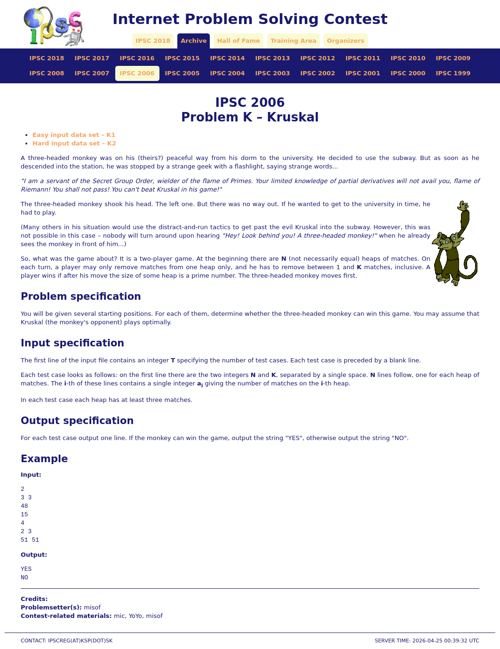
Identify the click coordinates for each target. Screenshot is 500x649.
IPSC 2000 (407, 73)
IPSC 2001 (362, 73)
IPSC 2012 (317, 58)
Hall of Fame (238, 40)
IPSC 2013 (272, 58)
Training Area (293, 40)
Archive (193, 40)
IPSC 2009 (453, 58)
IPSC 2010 (407, 58)
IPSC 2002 (317, 73)
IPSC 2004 (227, 73)
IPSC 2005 (182, 73)
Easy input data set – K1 (73, 134)
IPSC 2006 (137, 73)
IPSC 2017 (92, 58)
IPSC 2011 (362, 58)
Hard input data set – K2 (74, 143)
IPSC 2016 (137, 58)
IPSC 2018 (152, 40)
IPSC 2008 (47, 73)
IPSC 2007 (92, 73)
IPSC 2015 (182, 58)
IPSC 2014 (227, 58)
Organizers (346, 40)
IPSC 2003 (272, 73)
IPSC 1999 (453, 73)
